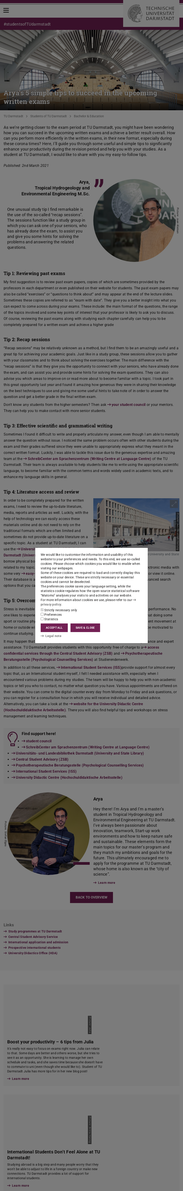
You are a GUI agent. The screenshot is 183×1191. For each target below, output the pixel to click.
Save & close (85, 627)
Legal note (51, 636)
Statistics (49, 619)
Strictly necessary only (59, 610)
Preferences (51, 614)
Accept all (54, 627)
